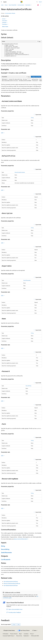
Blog (20, 633)
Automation (28, 5)
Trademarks (25, 635)
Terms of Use (19, 635)
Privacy (31, 633)
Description (4, 20)
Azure (6, 5)
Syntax (4, 18)
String (32, 117)
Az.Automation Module (10, 13)
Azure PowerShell (12, 5)
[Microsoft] (21, 2)
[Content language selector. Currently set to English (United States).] (9, 630)
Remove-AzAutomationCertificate (12, 583)
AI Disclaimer (5, 633)
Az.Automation (21, 5)
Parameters (5, 24)
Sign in (40, 1)
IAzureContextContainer (20, 172)
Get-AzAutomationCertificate (11, 581)
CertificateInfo (5, 559)
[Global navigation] (1, 2)
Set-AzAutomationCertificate (11, 585)
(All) (2, 132)
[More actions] (40, 5)
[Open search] (37, 2)
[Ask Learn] (38, 5)
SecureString (28, 385)
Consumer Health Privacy (8, 635)
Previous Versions (13, 633)
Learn (2, 5)
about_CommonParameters (20, 539)
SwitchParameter (27, 280)
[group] (21, 80)
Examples (4, 22)
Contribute (26, 633)
